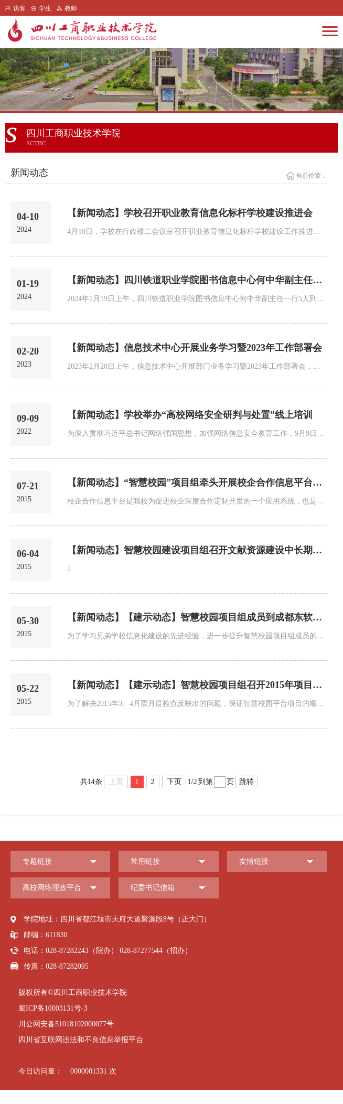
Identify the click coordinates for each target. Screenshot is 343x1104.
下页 (174, 796)
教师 (71, 8)
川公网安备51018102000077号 (66, 1038)
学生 (45, 8)
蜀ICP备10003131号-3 (52, 1022)
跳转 (246, 796)
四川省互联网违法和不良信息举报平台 (80, 1054)
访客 (19, 8)
